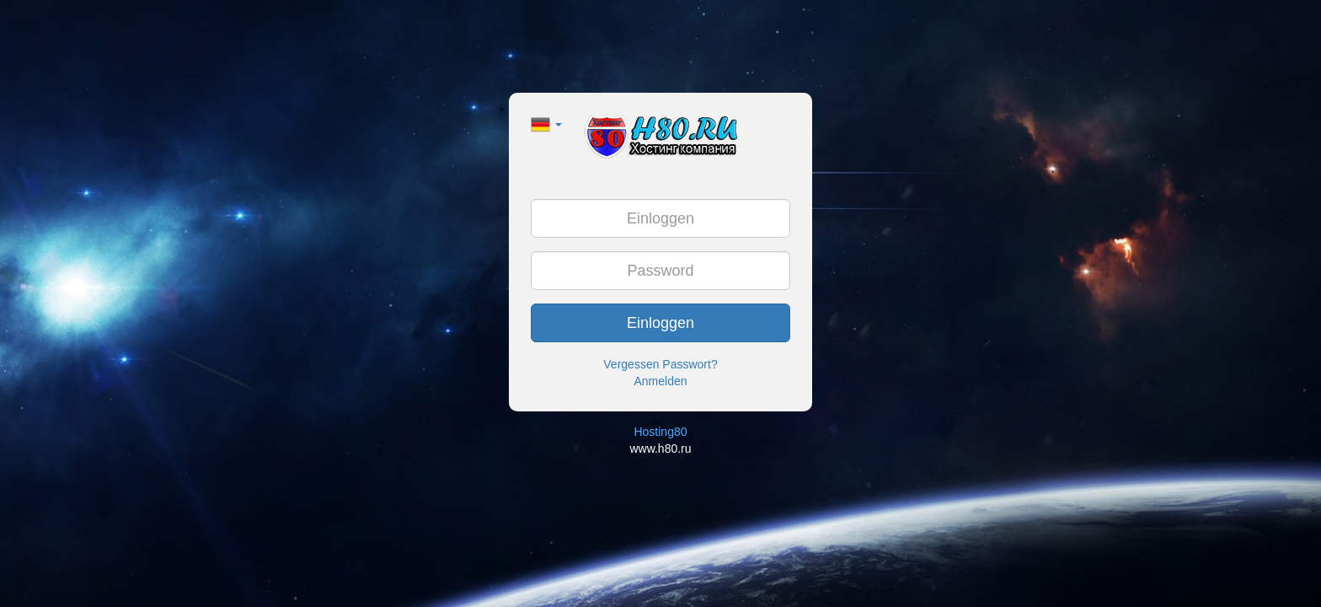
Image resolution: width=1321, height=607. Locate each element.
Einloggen (660, 322)
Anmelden (660, 381)
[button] (546, 123)
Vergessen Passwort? (660, 364)
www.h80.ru (660, 448)
